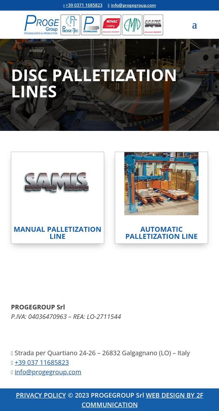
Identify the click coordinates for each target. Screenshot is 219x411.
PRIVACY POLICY (41, 395)
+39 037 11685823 (42, 362)
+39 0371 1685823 (84, 5)
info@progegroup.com (48, 372)
